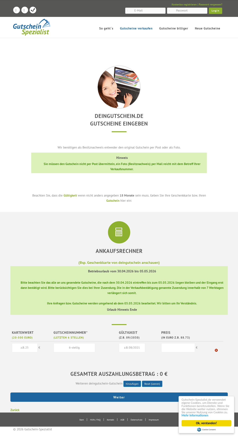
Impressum (154, 419)
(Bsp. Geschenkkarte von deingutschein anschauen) (119, 262)
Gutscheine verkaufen (136, 28)
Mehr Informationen (195, 415)
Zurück (14, 410)
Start (81, 419)
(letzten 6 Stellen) (69, 337)
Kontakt (110, 419)
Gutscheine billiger (173, 28)
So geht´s (106, 28)
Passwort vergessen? (210, 4)
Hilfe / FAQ (95, 419)
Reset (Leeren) (152, 383)
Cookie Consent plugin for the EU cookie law (206, 430)
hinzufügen (132, 383)
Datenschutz (136, 419)
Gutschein (112, 200)
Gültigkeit (70, 195)
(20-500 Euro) (22, 337)
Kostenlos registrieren (184, 4)
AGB (122, 419)
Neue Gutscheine (207, 28)
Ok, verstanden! (206, 423)
